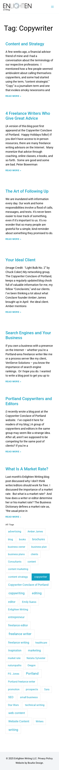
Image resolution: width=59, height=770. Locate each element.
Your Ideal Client (20, 260)
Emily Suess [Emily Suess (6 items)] (29, 601)
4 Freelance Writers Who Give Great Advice (28, 116)
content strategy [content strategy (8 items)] (18, 576)
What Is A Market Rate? (27, 469)
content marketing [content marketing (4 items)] (18, 569)
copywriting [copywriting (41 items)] (16, 593)
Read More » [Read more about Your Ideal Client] (13, 312)
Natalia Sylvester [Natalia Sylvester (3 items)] (36, 658)
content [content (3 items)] (32, 561)
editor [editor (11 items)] (11, 601)
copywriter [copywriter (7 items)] (40, 576)
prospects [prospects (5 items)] (32, 689)
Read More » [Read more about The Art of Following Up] (13, 239)
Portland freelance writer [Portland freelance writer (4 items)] (21, 681)
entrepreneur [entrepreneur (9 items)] (16, 617)
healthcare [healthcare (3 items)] (41, 642)
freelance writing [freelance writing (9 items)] (18, 642)
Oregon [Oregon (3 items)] (32, 665)
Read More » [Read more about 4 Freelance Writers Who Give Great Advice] (13, 170)
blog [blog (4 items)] (10, 539)
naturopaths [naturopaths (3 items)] (14, 665)
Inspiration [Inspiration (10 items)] (14, 650)
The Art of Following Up (27, 191)
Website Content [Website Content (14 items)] (18, 721)
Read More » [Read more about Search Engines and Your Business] (13, 381)
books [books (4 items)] (22, 539)
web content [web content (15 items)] (16, 713)
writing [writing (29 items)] (13, 730)
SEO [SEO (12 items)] (10, 697)
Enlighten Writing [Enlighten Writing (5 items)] (18, 609)
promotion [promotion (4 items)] (14, 689)
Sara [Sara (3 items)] (46, 689)
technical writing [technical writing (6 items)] (35, 705)
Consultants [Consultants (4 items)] (14, 561)
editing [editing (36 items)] (37, 593)
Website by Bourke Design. (30, 762)
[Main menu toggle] (52, 6)
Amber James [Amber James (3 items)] (35, 531)
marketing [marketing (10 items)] (34, 650)
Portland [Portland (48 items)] (32, 673)
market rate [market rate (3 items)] (14, 658)
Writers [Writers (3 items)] (39, 721)
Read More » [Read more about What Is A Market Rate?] (13, 516)
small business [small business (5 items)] (29, 697)
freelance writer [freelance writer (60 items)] (20, 634)
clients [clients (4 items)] (34, 554)
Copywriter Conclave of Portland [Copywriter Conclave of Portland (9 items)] (28, 584)
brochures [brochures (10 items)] (38, 539)
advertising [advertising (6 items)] (14, 531)
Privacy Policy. (45, 758)
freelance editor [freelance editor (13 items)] (18, 625)
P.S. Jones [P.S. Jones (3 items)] (13, 673)
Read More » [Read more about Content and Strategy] (13, 96)
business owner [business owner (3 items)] (16, 546)
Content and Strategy (25, 44)
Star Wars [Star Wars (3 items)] (13, 705)
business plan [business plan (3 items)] (39, 546)
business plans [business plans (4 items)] (16, 554)
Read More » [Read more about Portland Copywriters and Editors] (13, 451)
